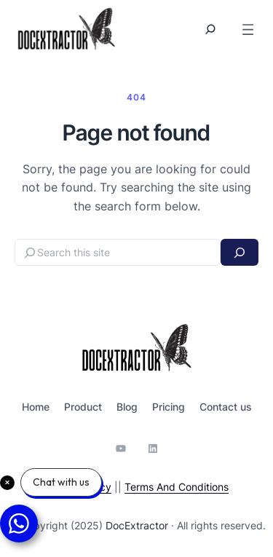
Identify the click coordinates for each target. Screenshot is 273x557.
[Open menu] (248, 29)
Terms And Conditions (176, 487)
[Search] (239, 252)
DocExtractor (137, 525)
